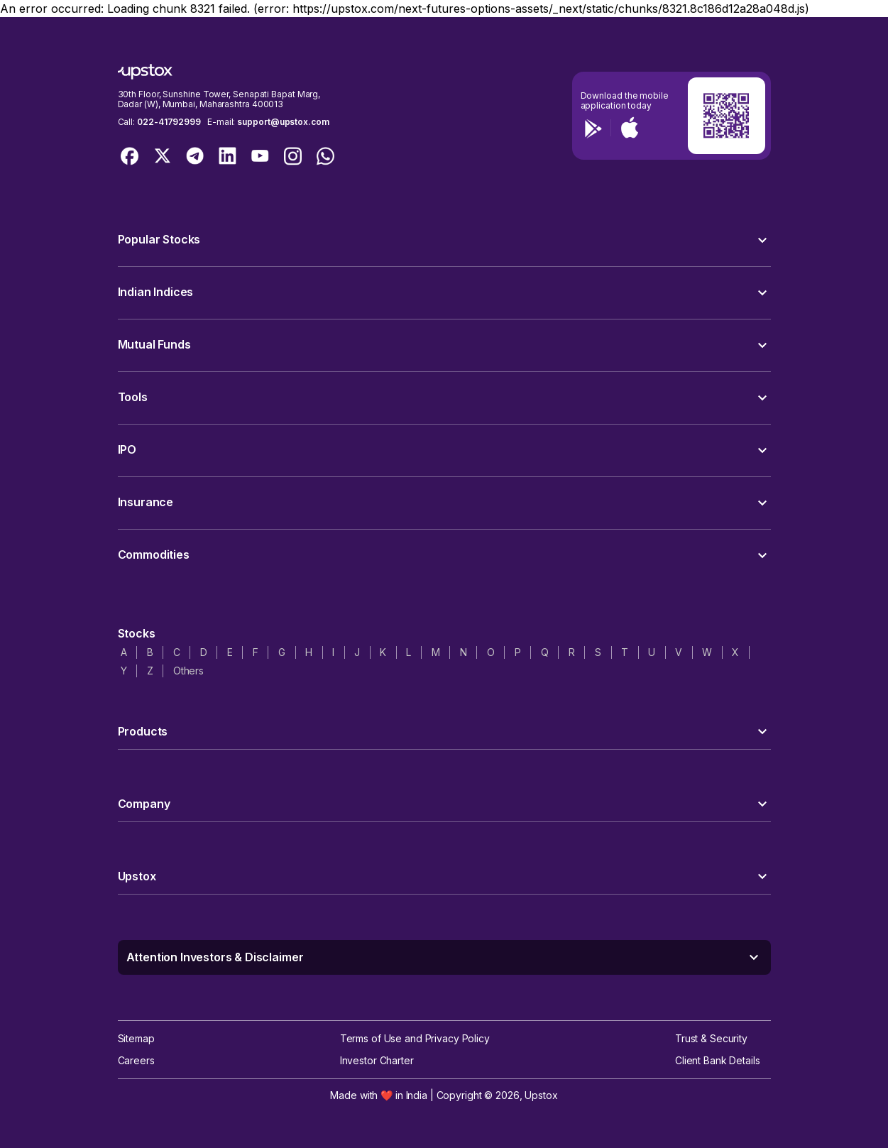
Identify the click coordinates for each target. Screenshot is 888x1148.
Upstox (541, 1095)
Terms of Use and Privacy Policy (415, 1038)
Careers (136, 1060)
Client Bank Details (717, 1060)
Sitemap (136, 1038)
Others (188, 671)
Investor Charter (377, 1060)
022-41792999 (169, 121)
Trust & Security (711, 1038)
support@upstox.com (283, 121)
